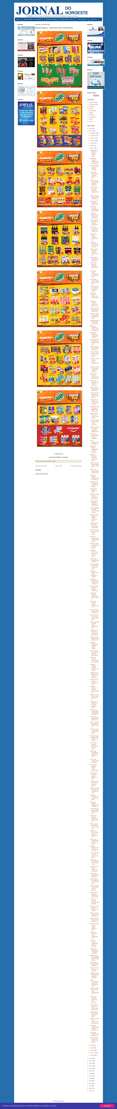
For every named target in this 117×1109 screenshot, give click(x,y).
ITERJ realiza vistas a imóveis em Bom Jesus (94, 471)
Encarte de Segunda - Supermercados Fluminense (94, 477)
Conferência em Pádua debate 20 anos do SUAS (94, 1014)
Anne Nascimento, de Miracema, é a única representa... (94, 422)
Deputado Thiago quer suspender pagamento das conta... (94, 316)
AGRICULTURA (93, 102)
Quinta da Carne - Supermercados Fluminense (94, 348)
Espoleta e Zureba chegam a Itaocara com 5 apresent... (94, 908)
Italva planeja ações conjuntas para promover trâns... (94, 281)
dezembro (93, 133)
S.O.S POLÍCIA (93, 117)
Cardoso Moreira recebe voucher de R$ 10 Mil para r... (94, 811)
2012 (90, 1088)
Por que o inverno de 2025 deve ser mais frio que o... (94, 566)
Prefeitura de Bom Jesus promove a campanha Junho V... (94, 369)
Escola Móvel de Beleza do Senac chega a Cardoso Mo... (94, 525)
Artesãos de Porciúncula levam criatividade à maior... (94, 935)
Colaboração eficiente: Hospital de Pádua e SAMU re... (94, 596)
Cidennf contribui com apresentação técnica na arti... (94, 1021)
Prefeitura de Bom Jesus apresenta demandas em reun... (94, 790)
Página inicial (58, 466)
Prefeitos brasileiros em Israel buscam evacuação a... (94, 848)
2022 (90, 1063)
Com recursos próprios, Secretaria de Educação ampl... (94, 745)
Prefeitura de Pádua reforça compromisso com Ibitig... (94, 951)
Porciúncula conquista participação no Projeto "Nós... (94, 209)
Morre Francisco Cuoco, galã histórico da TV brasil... (94, 617)
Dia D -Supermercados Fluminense (94, 442)
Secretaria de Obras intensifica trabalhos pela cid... (94, 236)
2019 (90, 1071)
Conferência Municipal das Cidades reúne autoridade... (94, 581)
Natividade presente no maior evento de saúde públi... (94, 553)
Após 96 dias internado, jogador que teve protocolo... (93, 999)
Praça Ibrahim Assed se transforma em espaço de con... (94, 376)
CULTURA (91, 106)
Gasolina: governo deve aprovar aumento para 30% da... (94, 395)
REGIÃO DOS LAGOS (67, 19)
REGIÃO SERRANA (52, 19)
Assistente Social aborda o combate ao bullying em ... (94, 869)
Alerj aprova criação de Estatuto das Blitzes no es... (94, 304)
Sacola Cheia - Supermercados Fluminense (94, 259)
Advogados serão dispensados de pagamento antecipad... (94, 975)
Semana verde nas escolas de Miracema (94, 969)
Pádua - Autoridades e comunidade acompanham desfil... (94, 983)
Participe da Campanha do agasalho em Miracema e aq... (94, 754)
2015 (90, 1080)
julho (91, 145)
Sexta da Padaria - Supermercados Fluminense (94, 310)
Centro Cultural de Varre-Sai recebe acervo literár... (94, 855)
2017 (90, 1076)
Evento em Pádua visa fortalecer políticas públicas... (94, 888)
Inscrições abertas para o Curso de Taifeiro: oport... (94, 532)
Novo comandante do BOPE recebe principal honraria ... (94, 510)
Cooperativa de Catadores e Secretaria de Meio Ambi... (94, 632)
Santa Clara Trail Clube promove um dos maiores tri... (94, 465)
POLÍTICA (91, 115)
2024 (90, 1058)
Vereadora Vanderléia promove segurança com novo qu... (94, 667)
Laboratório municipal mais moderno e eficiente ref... (94, 1028)
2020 (90, 1068)
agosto (92, 143)
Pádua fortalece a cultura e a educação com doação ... (94, 682)
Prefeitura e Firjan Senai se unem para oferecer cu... (94, 697)
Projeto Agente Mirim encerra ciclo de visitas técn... (94, 826)
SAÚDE (91, 119)
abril (91, 1048)
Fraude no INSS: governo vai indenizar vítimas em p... (94, 588)
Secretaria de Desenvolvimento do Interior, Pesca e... (94, 862)
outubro (92, 138)
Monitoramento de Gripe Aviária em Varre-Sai (94, 322)
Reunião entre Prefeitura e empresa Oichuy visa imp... (93, 776)
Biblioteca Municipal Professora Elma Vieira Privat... (93, 457)
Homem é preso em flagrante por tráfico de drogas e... (94, 484)
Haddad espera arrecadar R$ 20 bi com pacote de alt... (94, 881)
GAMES (91, 113)
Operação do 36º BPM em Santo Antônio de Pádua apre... (94, 675)
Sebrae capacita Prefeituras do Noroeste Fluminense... (94, 222)
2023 (90, 1061)
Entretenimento (92, 110)
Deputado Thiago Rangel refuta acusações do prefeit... (94, 738)
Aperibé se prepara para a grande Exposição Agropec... (94, 574)
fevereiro (92, 1052)
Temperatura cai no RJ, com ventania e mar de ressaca (94, 402)
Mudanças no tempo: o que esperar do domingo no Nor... (94, 833)
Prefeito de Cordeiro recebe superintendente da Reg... (94, 539)
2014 (90, 1083)
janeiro (92, 1055)
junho (92, 148)
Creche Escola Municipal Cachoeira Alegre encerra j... (94, 190)
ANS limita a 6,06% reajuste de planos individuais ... (94, 436)
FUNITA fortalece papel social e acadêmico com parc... (94, 342)
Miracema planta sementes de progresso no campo (94, 1040)
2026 (90, 128)
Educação (91, 108)
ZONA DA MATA (82, 19)
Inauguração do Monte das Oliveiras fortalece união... (94, 153)
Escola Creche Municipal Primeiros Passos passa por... (94, 252)
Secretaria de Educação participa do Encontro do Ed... (94, 818)
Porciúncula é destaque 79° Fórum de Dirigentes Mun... (94, 704)
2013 (90, 1086)
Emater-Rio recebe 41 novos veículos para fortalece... (94, 660)
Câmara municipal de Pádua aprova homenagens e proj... (94, 624)
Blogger (62, 1101)
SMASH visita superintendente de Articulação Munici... (94, 958)
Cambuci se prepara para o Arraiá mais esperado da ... (94, 215)
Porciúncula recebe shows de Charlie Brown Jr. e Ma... (94, 175)
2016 (90, 1078)
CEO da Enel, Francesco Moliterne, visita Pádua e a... (94, 265)
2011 (90, 1091)
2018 (90, 1073)
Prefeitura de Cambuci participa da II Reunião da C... (94, 161)
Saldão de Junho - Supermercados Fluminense (94, 197)
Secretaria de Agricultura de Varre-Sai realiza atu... (94, 383)
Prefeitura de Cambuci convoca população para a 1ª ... (94, 604)
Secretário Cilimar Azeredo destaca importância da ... (94, 361)
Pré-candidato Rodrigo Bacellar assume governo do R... (94, 767)
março (92, 1050)
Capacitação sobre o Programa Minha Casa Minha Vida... (94, 409)
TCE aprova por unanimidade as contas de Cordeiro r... (94, 183)
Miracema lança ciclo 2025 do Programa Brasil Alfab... (94, 653)
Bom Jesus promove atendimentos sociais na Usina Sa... (94, 943)
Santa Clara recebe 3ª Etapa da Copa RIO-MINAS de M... (94, 429)
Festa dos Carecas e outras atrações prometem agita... (94, 926)
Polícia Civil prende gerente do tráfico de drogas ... (94, 841)
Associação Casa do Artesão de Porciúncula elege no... (94, 288)
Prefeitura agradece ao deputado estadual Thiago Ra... (94, 689)
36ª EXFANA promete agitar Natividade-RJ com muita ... (94, 712)
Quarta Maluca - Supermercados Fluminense (94, 389)
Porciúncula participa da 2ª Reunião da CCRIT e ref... (94, 229)
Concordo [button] (107, 1106)
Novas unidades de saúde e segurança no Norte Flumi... (94, 503)
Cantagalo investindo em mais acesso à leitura (94, 797)
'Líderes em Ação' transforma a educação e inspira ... (94, 784)
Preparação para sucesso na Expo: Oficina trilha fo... (94, 415)
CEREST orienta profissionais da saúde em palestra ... (94, 546)
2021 (90, 1066)
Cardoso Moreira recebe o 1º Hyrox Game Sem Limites (94, 1007)
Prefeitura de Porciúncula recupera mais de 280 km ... (94, 335)
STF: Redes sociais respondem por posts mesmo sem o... (94, 274)
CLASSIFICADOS (93, 104)
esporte (90, 121)
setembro (92, 140)
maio (91, 1045)
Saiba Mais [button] (53, 1106)
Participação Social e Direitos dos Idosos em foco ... (94, 296)
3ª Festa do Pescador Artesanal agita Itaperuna (94, 901)
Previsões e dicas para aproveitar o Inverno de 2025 (94, 731)
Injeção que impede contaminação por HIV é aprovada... (94, 449)
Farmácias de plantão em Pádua (93, 490)
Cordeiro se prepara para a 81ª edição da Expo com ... (94, 244)
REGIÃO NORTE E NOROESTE (33, 19)
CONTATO (93, 19)
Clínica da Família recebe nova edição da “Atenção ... (94, 167)
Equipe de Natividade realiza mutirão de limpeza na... (94, 328)
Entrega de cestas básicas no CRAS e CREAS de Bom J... (94, 517)
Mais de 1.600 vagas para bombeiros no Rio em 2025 (94, 895)
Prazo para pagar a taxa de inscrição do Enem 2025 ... (94, 496)
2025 (90, 131)
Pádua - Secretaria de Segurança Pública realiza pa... (94, 724)
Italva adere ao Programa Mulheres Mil (94, 202)
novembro (93, 135)
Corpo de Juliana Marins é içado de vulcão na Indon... (94, 354)
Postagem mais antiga (76, 466)
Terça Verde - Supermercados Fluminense (94, 761)
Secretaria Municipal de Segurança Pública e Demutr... (94, 645)
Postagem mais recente (41, 466)
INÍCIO (18, 19)
